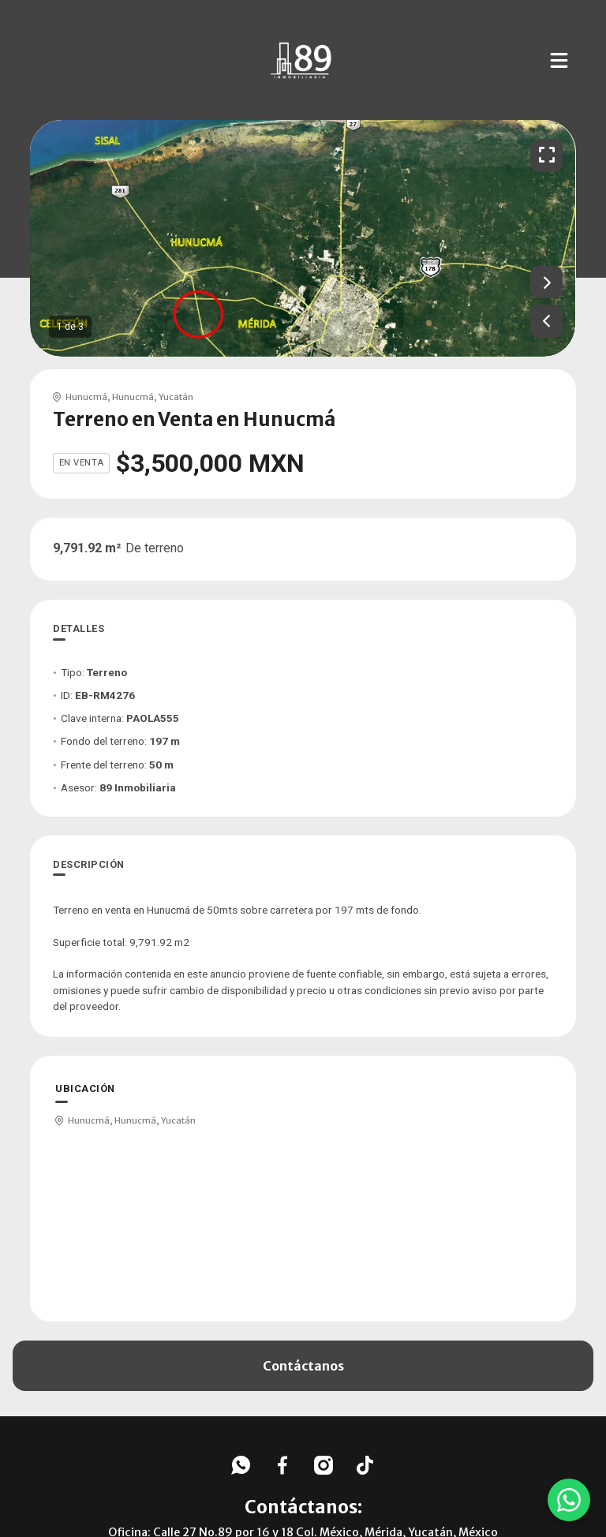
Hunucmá (86, 396)
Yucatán (176, 396)
